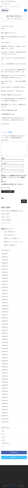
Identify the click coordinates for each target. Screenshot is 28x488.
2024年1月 (5, 339)
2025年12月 (5, 269)
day (12, 18)
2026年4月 (5, 257)
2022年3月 (5, 406)
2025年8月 (5, 281)
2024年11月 (5, 308)
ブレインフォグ (6, 223)
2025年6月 (5, 287)
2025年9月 (5, 278)
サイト (3, 168)
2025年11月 (5, 272)
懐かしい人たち (6, 217)
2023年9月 (5, 351)
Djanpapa (11, 26)
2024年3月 (5, 333)
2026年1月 (5, 266)
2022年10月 (5, 385)
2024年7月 (5, 321)
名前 (3, 158)
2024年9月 (5, 315)
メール (3, 163)
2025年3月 (5, 296)
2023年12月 (5, 342)
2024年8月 (5, 318)
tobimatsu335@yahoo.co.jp (10, 1)
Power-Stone (5, 443)
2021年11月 (5, 418)
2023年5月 (5, 363)
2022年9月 (5, 388)
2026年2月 (5, 263)
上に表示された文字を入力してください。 (12, 184)
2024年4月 (5, 330)
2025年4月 (5, 293)
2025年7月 (5, 284)
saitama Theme (15, 486)
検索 (2, 198)
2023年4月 (5, 367)
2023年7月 (5, 357)
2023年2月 (5, 373)
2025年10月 (5, 275)
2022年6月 (5, 397)
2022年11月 (5, 382)
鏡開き (6, 245)
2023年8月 (5, 354)
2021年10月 (5, 422)
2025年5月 (5, 290)
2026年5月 (5, 253)
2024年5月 (5, 327)
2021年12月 (5, 415)
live (3, 434)
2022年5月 (5, 400)
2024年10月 (5, 312)
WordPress (9, 486)
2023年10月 (5, 348)
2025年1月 (5, 302)
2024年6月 (5, 324)
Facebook (13, 452)
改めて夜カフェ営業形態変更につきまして (13, 210)
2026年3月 (5, 260)
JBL (5, 231)
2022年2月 (5, 409)
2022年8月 (5, 391)
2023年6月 (5, 360)
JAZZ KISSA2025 (6, 220)
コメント (4, 140)
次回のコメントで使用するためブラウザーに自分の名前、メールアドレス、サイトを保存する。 (13, 177)
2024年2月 (5, 336)
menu (3, 437)
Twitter (14, 457)
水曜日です (7, 238)
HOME (8, 18)
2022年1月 (5, 412)
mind (3, 440)
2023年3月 (5, 370)
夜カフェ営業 (5, 213)
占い (3, 446)
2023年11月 (5, 345)
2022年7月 (5, 394)
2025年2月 (5, 299)
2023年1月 (5, 376)
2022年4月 (5, 403)
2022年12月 (5, 379)
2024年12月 (5, 305)
